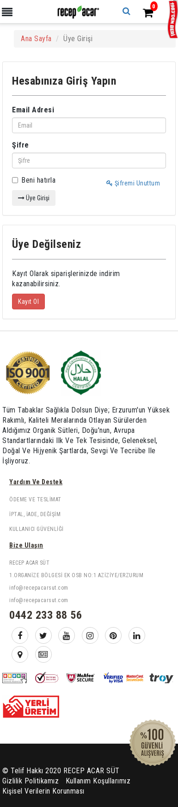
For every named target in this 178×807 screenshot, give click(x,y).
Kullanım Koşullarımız (98, 780)
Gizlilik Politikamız (30, 780)
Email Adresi (33, 109)
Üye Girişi (33, 198)
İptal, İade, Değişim (35, 514)
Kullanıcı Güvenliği (36, 529)
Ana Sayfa (36, 38)
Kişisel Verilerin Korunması (43, 791)
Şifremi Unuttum (133, 183)
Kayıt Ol (28, 301)
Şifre (20, 145)
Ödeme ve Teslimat (35, 499)
